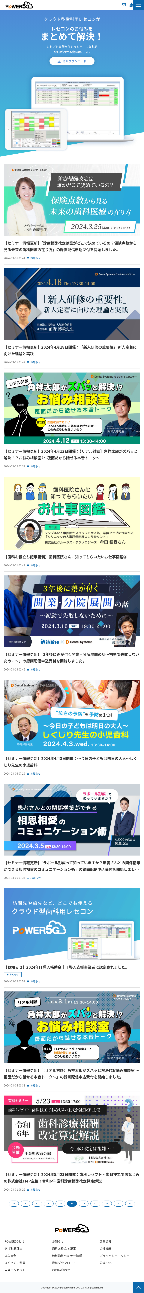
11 (72, 1203)
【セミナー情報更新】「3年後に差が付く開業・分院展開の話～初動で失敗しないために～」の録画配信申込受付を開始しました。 (71, 657)
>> (130, 1203)
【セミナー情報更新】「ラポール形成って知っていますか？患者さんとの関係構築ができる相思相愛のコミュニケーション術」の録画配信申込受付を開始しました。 (72, 866)
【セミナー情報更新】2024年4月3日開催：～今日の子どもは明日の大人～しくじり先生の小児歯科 (70, 762)
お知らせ (35, 258)
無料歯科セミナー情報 (67, 1255)
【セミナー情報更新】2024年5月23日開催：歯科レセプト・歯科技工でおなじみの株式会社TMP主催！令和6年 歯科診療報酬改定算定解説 (72, 1178)
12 (83, 1203)
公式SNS (106, 1262)
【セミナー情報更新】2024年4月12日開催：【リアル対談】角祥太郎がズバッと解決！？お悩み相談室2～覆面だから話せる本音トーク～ (71, 454)
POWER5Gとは (14, 1241)
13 (95, 1203)
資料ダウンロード (132, 5)
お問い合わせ (124, 5)
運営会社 (106, 1241)
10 (60, 1203)
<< (14, 1203)
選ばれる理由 (13, 1248)
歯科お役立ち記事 (64, 1248)
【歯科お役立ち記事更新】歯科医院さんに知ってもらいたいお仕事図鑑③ (65, 556)
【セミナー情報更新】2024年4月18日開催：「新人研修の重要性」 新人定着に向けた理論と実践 (70, 350)
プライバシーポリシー (115, 1255)
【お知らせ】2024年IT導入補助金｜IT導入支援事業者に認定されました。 (66, 967)
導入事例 (10, 1255)
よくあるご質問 (15, 1262)
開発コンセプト (15, 1270)
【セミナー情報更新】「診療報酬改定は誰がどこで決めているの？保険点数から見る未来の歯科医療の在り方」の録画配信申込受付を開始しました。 (70, 246)
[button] (138, 5)
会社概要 (106, 1248)
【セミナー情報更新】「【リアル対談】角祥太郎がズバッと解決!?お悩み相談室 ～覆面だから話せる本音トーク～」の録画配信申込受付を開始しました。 (71, 1073)
